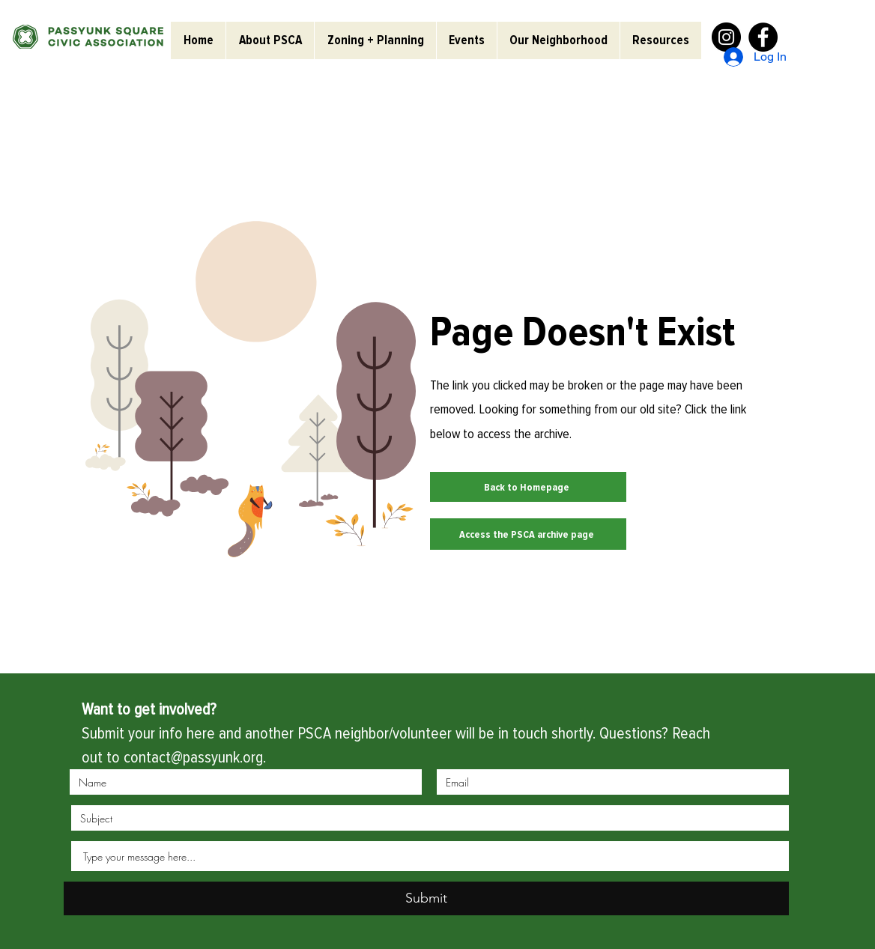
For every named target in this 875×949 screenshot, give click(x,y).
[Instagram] (726, 37)
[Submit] (426, 898)
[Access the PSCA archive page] (528, 534)
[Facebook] (763, 37)
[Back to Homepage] (528, 487)
